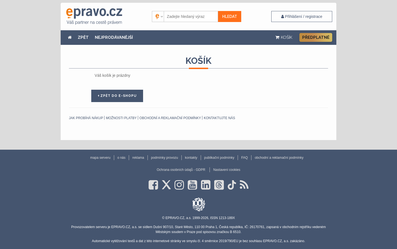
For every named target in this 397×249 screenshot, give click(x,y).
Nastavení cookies (226, 170)
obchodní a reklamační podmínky (170, 118)
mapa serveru (100, 158)
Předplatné (315, 37)
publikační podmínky (219, 158)
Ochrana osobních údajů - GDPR (181, 170)
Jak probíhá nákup (86, 118)
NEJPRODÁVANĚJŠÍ (114, 37)
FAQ (244, 158)
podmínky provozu (164, 158)
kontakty (191, 158)
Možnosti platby (121, 118)
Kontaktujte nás (219, 118)
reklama (138, 158)
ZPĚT (83, 37)
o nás (121, 158)
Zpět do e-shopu (117, 96)
